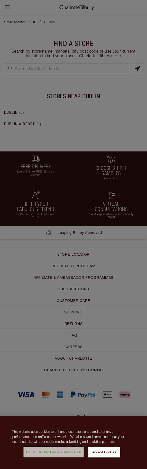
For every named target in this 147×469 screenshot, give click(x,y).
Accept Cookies (104, 454)
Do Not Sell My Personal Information (53, 454)
